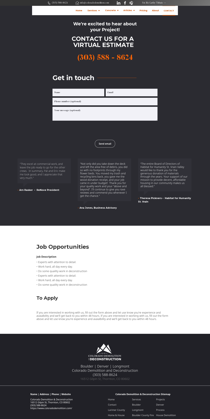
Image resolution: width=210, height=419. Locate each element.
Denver (160, 404)
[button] (94, 10)
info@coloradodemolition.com (94, 3)
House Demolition (166, 415)
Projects (160, 399)
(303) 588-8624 (38, 405)
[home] (53, 10)
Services (136, 399)
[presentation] (74, 127)
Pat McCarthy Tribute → (154, 3)
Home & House (116, 415)
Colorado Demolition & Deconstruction (51, 399)
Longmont (137, 409)
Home (111, 399)
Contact (112, 404)
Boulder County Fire (143, 415)
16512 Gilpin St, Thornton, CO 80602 (50, 402)
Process (160, 409)
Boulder (136, 404)
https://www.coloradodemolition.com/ (51, 408)
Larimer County (116, 409)
